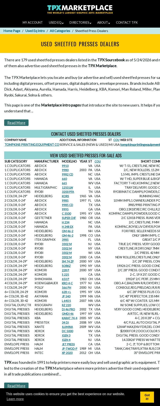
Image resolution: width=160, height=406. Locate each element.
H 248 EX (67, 226)
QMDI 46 (68, 313)
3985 (65, 239)
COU (116, 140)
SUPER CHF (69, 218)
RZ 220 (66, 305)
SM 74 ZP (68, 261)
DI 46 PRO (68, 309)
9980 (65, 170)
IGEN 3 (66, 335)
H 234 (65, 222)
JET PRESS (68, 344)
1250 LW (67, 187)
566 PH (66, 287)
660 (64, 179)
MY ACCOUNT (33, 22)
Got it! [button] (147, 397)
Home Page (11, 31)
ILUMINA (67, 327)
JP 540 (66, 296)
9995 (65, 209)
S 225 (65, 274)
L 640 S (66, 300)
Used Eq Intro (35, 31)
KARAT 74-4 (69, 318)
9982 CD (67, 174)
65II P (65, 279)
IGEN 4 (66, 340)
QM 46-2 (67, 231)
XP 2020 (67, 353)
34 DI (65, 322)
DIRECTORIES (80, 22)
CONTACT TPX (127, 22)
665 (64, 183)
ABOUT (103, 22)
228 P (65, 270)
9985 (65, 200)
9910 (65, 166)
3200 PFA (68, 191)
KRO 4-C (67, 283)
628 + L (66, 292)
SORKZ (66, 266)
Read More (16, 122)
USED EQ (56, 22)
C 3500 (66, 213)
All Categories (60, 31)
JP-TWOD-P (69, 348)
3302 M (67, 244)
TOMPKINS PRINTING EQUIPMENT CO (32, 144)
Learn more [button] (15, 399)
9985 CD (67, 205)
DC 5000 (67, 331)
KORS (65, 196)
